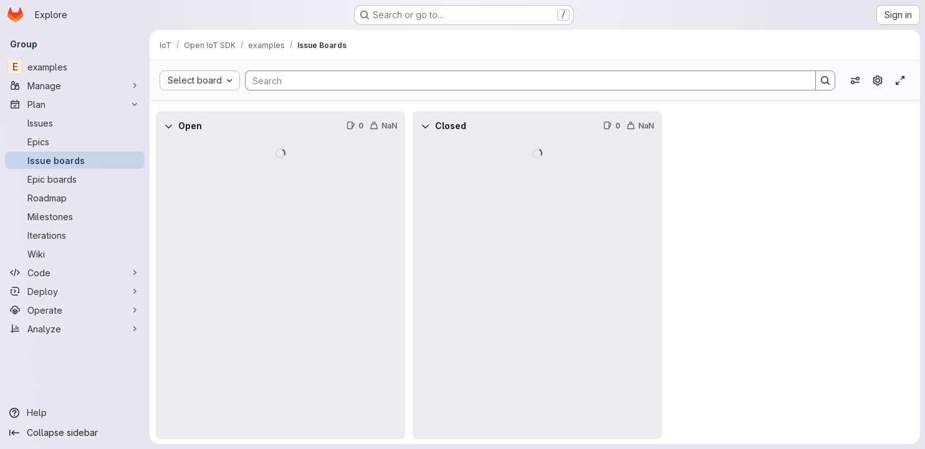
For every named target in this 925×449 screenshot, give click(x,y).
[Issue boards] (75, 160)
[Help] (75, 413)
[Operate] (75, 310)
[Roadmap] (75, 197)
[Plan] (75, 104)
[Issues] (75, 123)
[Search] (524, 80)
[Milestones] (75, 216)
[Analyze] (75, 328)
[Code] (75, 272)
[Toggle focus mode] (900, 80)
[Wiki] (75, 254)
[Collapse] (168, 125)
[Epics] (75, 141)
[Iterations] (75, 235)
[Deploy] (75, 291)
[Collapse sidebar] (75, 433)
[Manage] (75, 85)
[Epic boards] (75, 179)
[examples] (75, 66)
